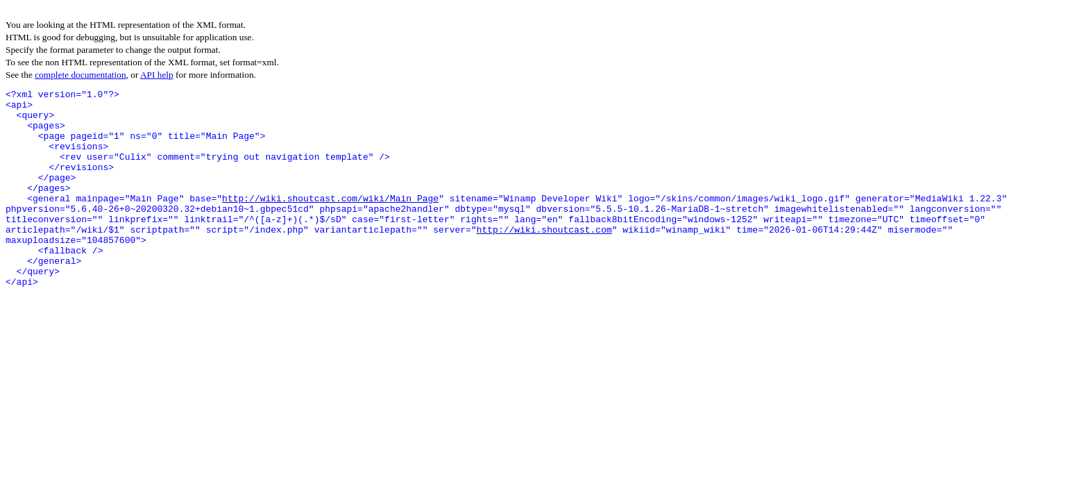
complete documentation (80, 74)
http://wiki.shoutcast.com (544, 258)
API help (156, 74)
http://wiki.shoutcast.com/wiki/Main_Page (330, 221)
